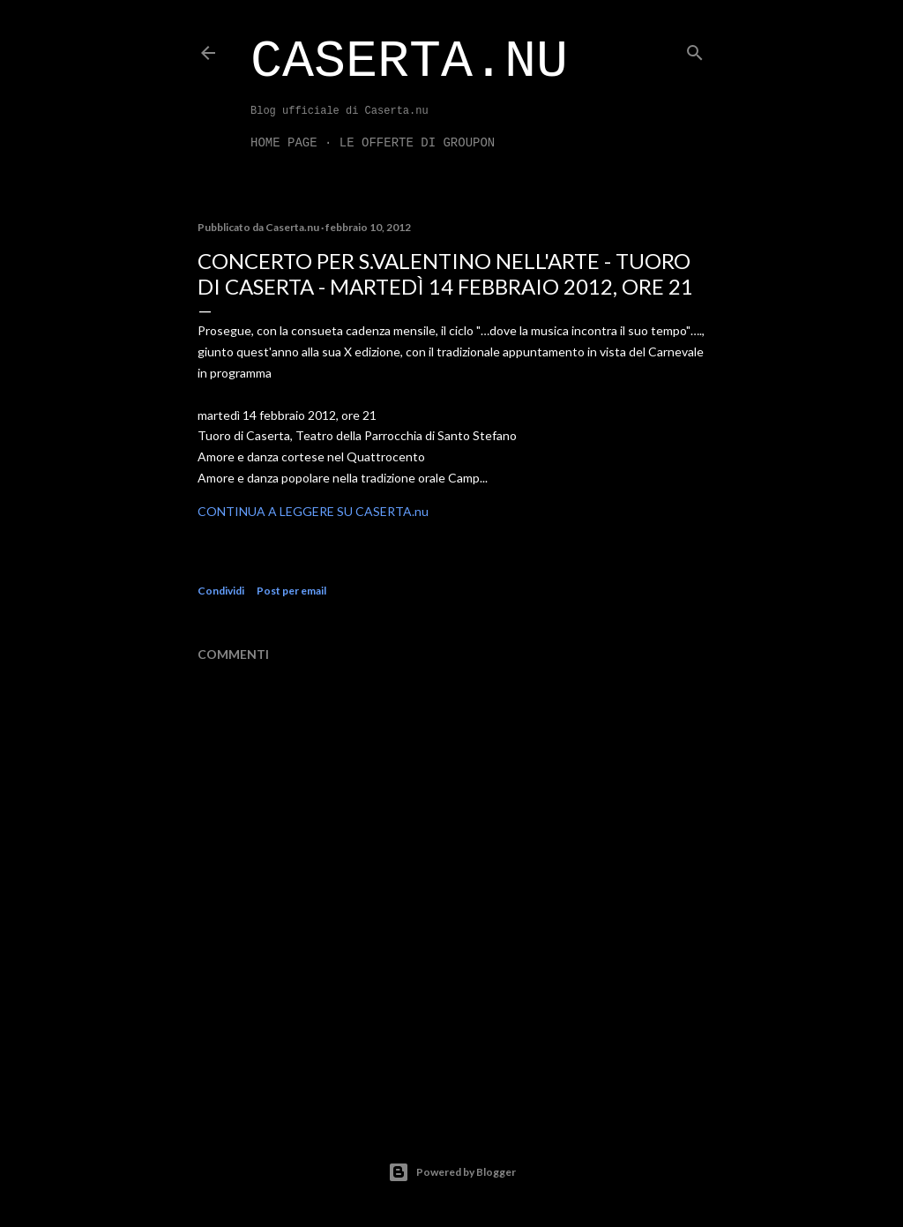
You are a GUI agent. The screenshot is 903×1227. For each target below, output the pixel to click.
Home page (283, 143)
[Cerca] (694, 49)
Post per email (291, 590)
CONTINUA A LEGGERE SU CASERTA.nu (313, 511)
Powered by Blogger (452, 1172)
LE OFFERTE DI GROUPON (417, 143)
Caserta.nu (409, 62)
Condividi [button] (221, 590)
